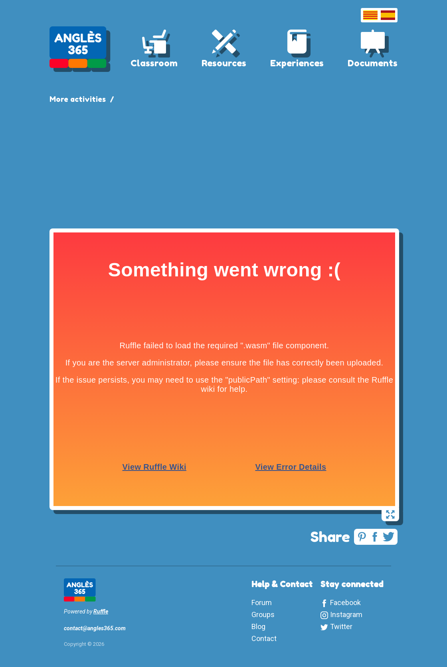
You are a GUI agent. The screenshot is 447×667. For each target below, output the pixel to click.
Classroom (154, 63)
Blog (258, 626)
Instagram (346, 614)
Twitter (341, 626)
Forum (261, 602)
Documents (373, 63)
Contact (264, 638)
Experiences (297, 63)
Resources (224, 63)
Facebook (345, 602)
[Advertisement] (223, 164)
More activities (77, 99)
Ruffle (100, 611)
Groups (263, 614)
